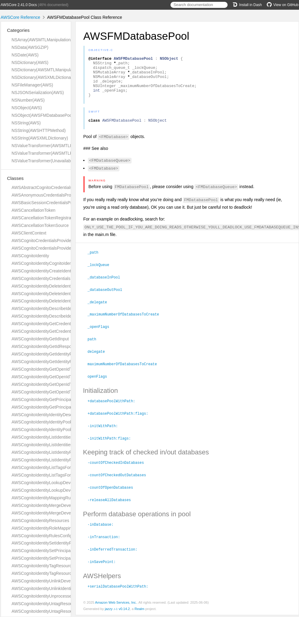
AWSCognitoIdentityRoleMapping (43, 528)
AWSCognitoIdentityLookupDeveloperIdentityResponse (63, 490)
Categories (18, 30)
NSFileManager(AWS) (32, 85)
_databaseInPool (106, 285)
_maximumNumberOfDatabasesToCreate (126, 321)
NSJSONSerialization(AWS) (38, 92)
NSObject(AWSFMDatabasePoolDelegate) (51, 115)
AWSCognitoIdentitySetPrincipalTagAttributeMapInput (62, 550)
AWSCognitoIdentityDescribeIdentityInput (50, 308)
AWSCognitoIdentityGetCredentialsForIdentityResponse (64, 331)
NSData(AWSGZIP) (30, 47)
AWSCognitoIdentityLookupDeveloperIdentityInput (58, 482)
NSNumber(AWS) (28, 100)
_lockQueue (101, 273)
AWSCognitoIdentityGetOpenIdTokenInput (51, 384)
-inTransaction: (106, 539)
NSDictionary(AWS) (30, 62)
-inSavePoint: (104, 563)
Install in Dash (247, 5)
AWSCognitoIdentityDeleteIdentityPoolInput (52, 300)
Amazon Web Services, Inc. (116, 604)
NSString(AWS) (26, 122)
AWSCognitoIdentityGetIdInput (40, 338)
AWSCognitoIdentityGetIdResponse (45, 346)
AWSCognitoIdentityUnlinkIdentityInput (48, 588)
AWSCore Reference (20, 17)
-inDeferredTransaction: (115, 551)
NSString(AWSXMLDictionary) (40, 138)
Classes (15, 178)
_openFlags (101, 333)
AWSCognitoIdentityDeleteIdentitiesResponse (54, 293)
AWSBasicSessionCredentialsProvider (47, 202)
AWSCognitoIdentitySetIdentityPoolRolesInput (55, 543)
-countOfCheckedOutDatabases (119, 479)
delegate (99, 358)
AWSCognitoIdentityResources (40, 520)
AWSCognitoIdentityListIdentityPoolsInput (50, 452)
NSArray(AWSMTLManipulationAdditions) (50, 39)
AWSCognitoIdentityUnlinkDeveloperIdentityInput (57, 580)
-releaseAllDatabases (112, 503)
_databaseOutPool (107, 297)
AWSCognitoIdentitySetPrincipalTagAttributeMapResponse (66, 558)
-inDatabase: (103, 527)
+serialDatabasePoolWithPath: (120, 588)
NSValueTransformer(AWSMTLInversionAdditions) (59, 145)
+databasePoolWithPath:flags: (120, 418)
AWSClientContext (29, 233)
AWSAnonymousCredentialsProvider (46, 195)
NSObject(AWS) (27, 107)
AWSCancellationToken (33, 210)
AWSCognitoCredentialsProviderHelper (48, 248)
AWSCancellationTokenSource (40, 225)
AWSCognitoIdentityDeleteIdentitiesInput (50, 286)
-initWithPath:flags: (112, 442)
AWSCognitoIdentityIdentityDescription (48, 414)
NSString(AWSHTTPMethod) (39, 130)
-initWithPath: (105, 430)
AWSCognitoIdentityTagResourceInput (47, 565)
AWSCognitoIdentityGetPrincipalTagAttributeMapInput (62, 399)
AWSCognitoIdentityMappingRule (43, 497)
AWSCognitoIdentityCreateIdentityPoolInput (52, 270)
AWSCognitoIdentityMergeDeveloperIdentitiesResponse (64, 513)
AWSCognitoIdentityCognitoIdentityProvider (52, 263)
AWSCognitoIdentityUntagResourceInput (50, 603)
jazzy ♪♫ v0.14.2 (117, 610)
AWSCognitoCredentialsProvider (42, 240)
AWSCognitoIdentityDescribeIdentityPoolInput (54, 316)
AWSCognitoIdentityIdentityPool (41, 422)
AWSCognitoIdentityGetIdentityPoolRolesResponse (60, 361)
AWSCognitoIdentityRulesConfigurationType (53, 535)
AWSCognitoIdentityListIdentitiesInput (47, 437)
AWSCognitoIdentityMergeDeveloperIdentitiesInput (59, 505)
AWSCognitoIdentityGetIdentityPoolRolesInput (55, 354)
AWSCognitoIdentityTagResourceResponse (52, 573)
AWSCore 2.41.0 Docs (19, 5)
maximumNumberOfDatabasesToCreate (125, 370)
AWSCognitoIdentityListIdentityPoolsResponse (55, 459)
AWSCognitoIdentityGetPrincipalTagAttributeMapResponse (67, 407)
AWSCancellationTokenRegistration (45, 217)
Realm (139, 610)
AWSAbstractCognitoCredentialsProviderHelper (56, 187)
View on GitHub (282, 5)
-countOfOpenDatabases (113, 491)
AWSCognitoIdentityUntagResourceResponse (54, 611)
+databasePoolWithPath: (114, 406)
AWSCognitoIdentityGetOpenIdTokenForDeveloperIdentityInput (70, 369)
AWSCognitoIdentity (30, 255)
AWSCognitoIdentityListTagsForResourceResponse (60, 475)
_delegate (100, 309)
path (94, 345)
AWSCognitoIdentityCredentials (41, 278)
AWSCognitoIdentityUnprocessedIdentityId (51, 596)
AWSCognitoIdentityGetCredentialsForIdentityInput (59, 323)
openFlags (100, 382)
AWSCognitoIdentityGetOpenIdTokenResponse (56, 391)
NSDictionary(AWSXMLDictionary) (44, 77)
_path (95, 261)
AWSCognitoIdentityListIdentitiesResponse (51, 444)
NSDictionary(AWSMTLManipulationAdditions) (55, 69)
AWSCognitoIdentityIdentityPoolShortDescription (57, 429)
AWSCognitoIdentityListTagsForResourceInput (55, 467)
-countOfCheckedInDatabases (118, 466)
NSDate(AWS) (25, 54)
